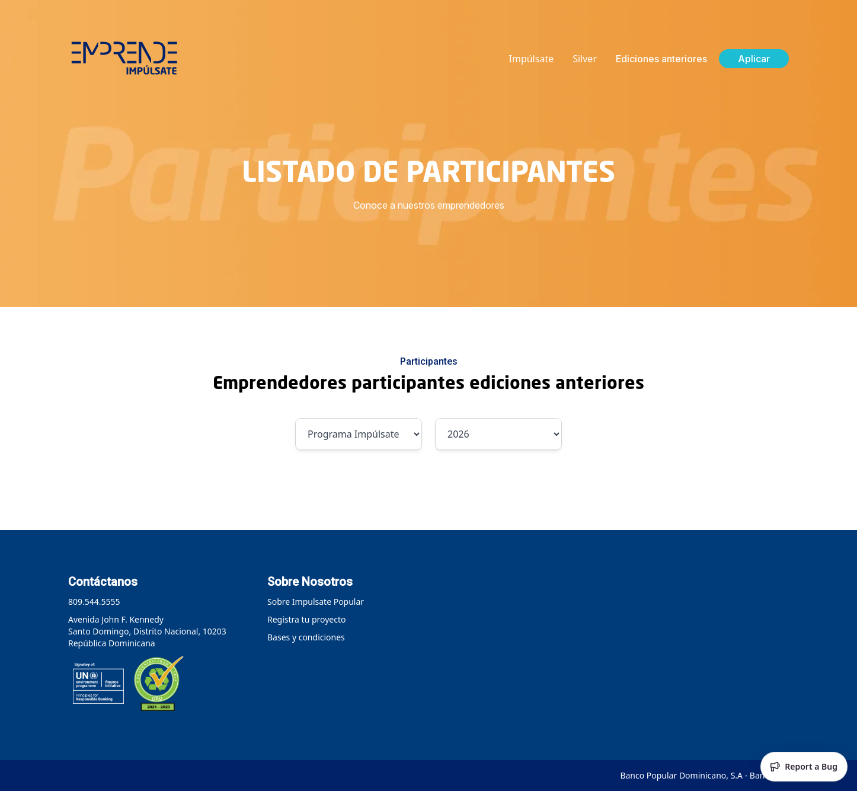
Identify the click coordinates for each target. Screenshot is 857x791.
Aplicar (754, 59)
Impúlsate (531, 58)
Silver (585, 58)
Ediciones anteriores (661, 59)
